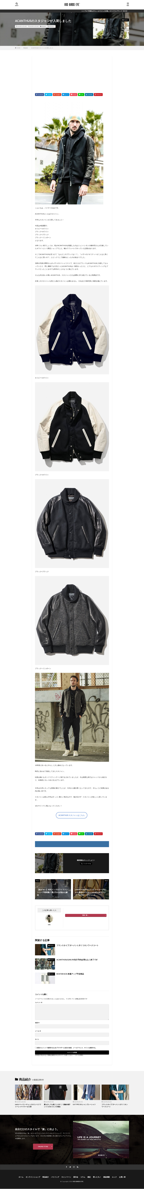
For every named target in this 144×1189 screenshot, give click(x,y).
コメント (38, 1002)
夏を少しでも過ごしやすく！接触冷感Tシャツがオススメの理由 (57, 1106)
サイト (37, 1039)
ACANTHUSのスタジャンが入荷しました (42, 48)
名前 (37, 1022)
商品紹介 (44, 26)
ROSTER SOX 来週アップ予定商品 (70, 974)
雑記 (89, 1177)
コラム (82, 1177)
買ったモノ (97, 1177)
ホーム (21, 1177)
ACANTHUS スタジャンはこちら (71, 815)
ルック (114, 1177)
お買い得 (122, 1177)
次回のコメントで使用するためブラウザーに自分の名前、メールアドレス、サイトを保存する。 (67, 1047)
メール (38, 1031)
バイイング (55, 1177)
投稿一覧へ (85, 915)
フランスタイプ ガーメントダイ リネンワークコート (77, 945)
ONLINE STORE (43, 1146)
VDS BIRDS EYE (78, 1181)
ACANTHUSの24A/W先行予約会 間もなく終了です (77, 960)
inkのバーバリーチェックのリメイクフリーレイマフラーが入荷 (28, 1106)
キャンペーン (66, 1177)
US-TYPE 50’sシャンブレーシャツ (84, 1104)
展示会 (75, 1177)
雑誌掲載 (106, 1177)
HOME (18, 48)
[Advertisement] (72, 73)
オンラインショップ (33, 1177)
